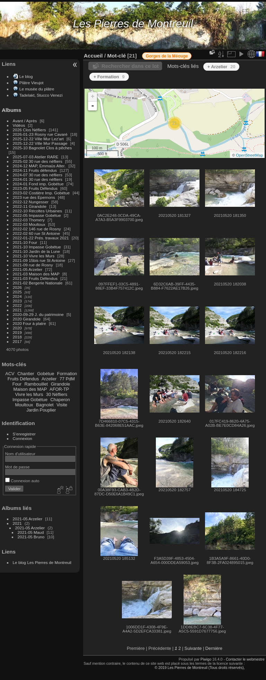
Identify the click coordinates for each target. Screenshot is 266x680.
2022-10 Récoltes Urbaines (37, 211)
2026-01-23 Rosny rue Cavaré (40, 134)
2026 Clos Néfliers (29, 129)
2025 (17, 292)
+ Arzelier (221, 66)
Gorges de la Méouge (167, 56)
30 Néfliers (56, 394)
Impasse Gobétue (29, 399)
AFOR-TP (59, 389)
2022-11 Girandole (29, 206)
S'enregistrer (24, 434)
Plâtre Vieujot (31, 82)
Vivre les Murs (29, 394)
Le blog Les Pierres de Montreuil (42, 562)
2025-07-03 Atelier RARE (36, 156)
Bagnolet (45, 404)
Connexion (22, 438)
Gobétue (45, 373)
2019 (17, 332)
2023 (17, 301)
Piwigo (206, 659)
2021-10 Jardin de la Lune (36, 251)
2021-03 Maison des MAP (36, 274)
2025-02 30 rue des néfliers (37, 161)
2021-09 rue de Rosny (33, 265)
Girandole (60, 384)
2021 (17, 310)
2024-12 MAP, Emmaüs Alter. (39, 166)
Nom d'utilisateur (20, 453)
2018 (17, 337)
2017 (17, 341)
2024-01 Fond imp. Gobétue (38, 184)
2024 (17, 296)
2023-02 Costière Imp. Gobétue (41, 193)
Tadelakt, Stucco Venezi (41, 95)
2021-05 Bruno (31, 537)
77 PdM (67, 378)
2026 (17, 287)
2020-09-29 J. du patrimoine (38, 314)
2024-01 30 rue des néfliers (38, 179)
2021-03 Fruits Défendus (35, 278)
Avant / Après (25, 120)
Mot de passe (17, 467)
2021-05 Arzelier (28, 269)
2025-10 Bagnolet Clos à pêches (42, 147)
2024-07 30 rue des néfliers (37, 175)
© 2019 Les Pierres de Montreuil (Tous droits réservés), (199, 667)
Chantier (25, 373)
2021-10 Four (25, 242)
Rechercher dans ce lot (130, 66)
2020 (17, 328)
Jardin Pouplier (41, 410)
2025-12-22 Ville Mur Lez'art (38, 138)
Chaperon (60, 399)
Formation (67, 373)
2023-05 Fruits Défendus (35, 188)
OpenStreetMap (249, 155)
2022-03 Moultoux (29, 224)
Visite (61, 404)
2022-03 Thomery (29, 220)
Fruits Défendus (23, 378)
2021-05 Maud (31, 532)
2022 (17, 305)
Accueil (93, 56)
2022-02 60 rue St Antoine (36, 233)
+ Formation (109, 76)
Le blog (26, 76)
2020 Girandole (27, 319)
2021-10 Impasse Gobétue (37, 247)
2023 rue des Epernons (34, 197)
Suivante (193, 648)
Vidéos (19, 125)
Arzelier (49, 378)
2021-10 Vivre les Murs (34, 256)
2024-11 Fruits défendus (35, 170)
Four (16, 384)
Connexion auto (22, 480)
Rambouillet (36, 384)
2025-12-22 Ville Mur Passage (40, 143)
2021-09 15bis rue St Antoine (39, 260)
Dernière (213, 648)
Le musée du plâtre (36, 89)
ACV (9, 373)
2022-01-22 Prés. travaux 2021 (41, 238)
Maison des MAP (30, 389)
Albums (11, 110)
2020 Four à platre (29, 323)
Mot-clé (116, 56)
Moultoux (24, 404)
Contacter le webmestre (245, 659)
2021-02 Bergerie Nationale (38, 283)
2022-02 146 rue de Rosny (37, 229)
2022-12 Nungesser (30, 202)
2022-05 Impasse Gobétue (37, 215)
